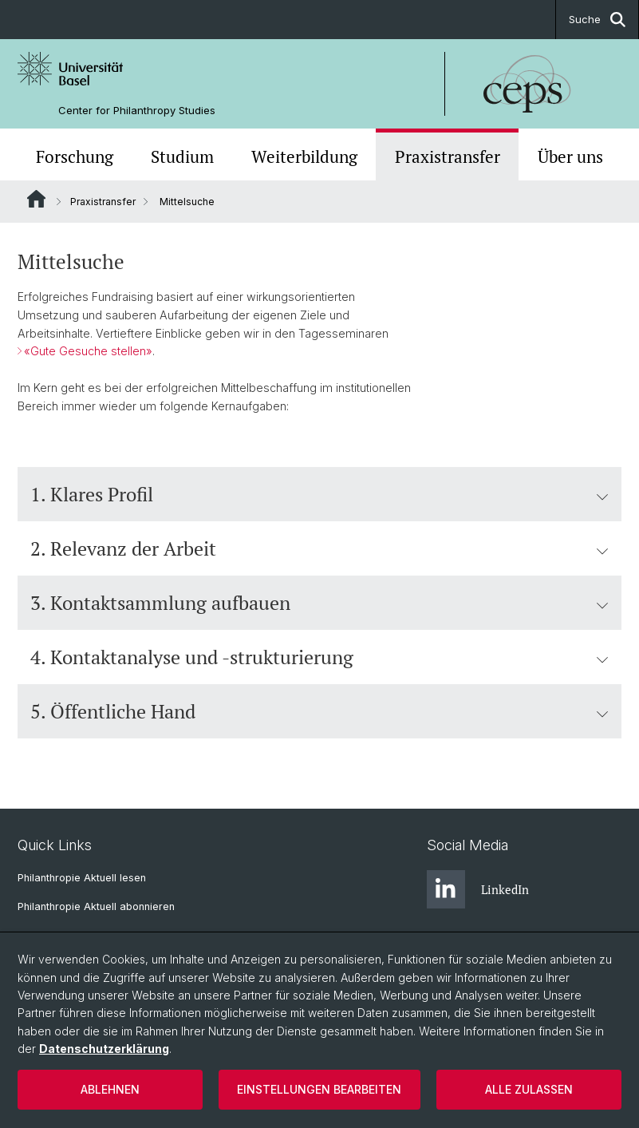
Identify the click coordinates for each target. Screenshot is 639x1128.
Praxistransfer (447, 156)
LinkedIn (478, 889)
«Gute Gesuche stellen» (88, 351)
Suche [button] (597, 19)
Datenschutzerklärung (104, 1048)
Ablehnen (110, 1089)
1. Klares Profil (319, 494)
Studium (182, 156)
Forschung (74, 156)
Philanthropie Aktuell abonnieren (96, 906)
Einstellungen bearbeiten (319, 1089)
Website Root (36, 199)
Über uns (570, 156)
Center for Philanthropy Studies (136, 111)
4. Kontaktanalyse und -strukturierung (319, 657)
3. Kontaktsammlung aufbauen (319, 603)
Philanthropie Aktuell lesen (82, 878)
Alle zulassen (529, 1089)
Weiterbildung (304, 156)
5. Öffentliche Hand (319, 711)
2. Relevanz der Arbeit (319, 548)
